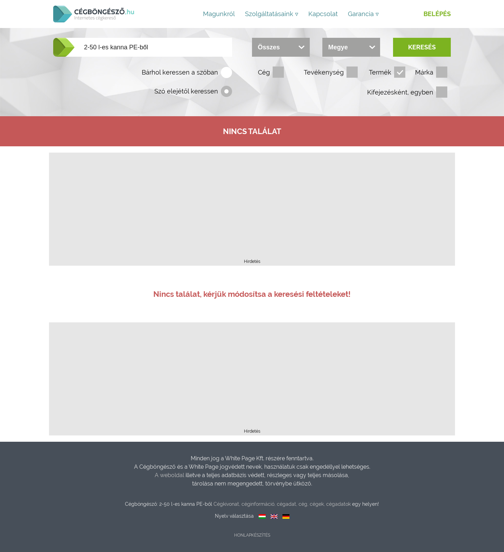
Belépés (437, 14)
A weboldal (170, 475)
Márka (424, 72)
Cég (264, 72)
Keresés (422, 47)
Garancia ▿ (363, 14)
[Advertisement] (252, 208)
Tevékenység (324, 72)
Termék (380, 72)
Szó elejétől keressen (186, 91)
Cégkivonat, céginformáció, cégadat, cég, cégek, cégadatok (282, 504)
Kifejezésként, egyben (400, 92)
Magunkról (219, 14)
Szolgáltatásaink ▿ (271, 14)
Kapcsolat (323, 14)
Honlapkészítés (252, 535)
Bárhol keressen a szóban (180, 72)
